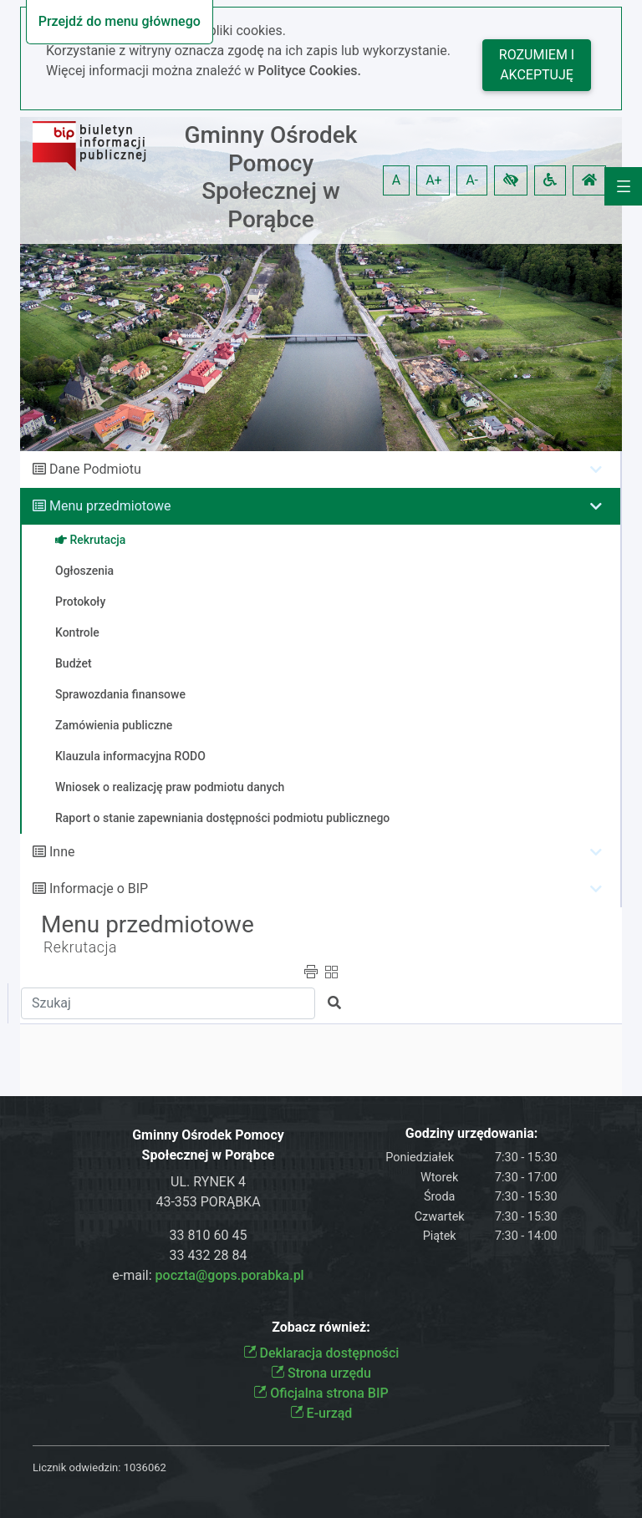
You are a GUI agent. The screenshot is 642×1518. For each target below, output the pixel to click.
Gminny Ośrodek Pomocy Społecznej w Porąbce (271, 177)
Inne (62, 852)
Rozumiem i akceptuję (536, 65)
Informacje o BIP (98, 888)
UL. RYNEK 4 (208, 1182)
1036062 (145, 1467)
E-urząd (321, 1413)
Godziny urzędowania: (471, 1133)
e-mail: (207, 1275)
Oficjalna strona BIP (320, 1393)
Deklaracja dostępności (321, 1353)
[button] (510, 180)
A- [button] (472, 180)
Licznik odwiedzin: (76, 1467)
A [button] (396, 180)
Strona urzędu (321, 1373)
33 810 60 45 (208, 1235)
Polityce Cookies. (309, 71)
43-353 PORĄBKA (207, 1202)
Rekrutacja (80, 947)
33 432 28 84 (208, 1255)
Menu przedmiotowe (110, 506)
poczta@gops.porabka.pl (229, 1275)
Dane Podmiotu (95, 469)
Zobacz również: (321, 1327)
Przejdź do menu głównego (119, 21)
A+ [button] (433, 180)
